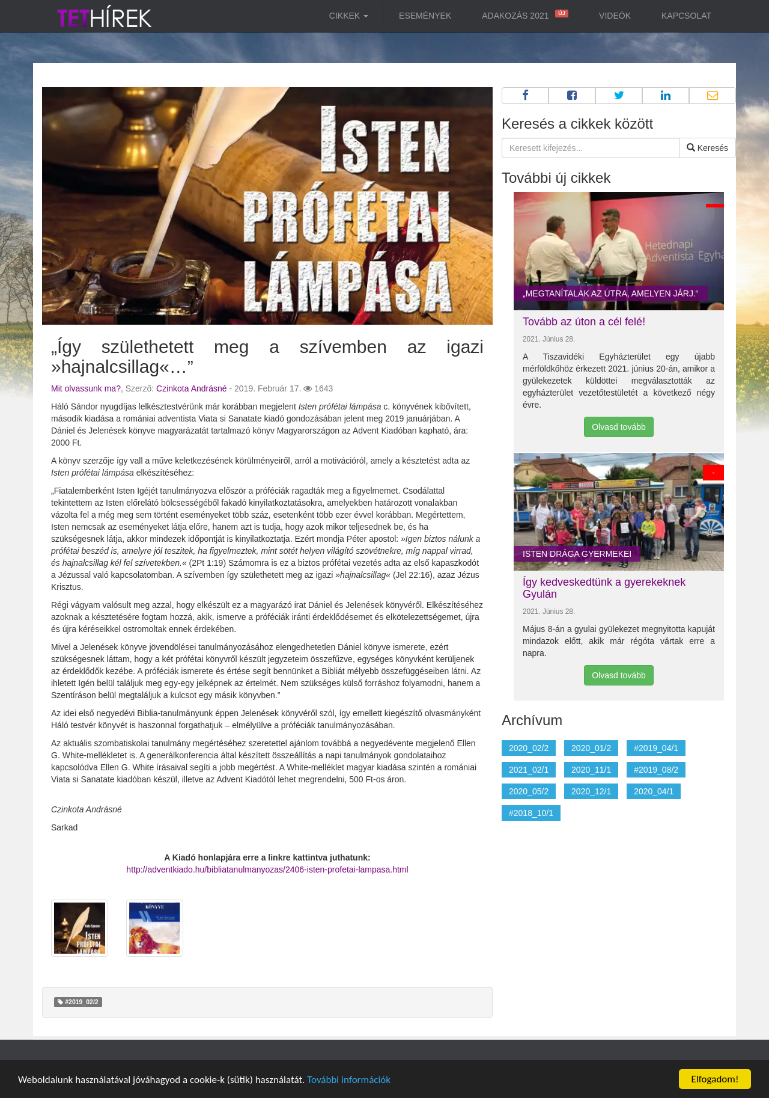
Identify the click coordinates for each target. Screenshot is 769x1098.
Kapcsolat (686, 15)
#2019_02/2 (78, 1002)
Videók (615, 15)
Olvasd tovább (619, 427)
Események (425, 15)
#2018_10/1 (531, 813)
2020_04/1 (653, 791)
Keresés (707, 148)
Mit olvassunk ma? (86, 388)
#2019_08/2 (656, 769)
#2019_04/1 (656, 748)
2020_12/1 (591, 791)
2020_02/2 (529, 748)
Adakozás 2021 (523, 15)
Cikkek (348, 15)
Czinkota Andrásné (191, 388)
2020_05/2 (529, 791)
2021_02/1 (529, 769)
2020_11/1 (591, 769)
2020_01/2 (591, 748)
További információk (349, 1079)
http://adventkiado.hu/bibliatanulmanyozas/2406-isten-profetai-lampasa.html (267, 869)
